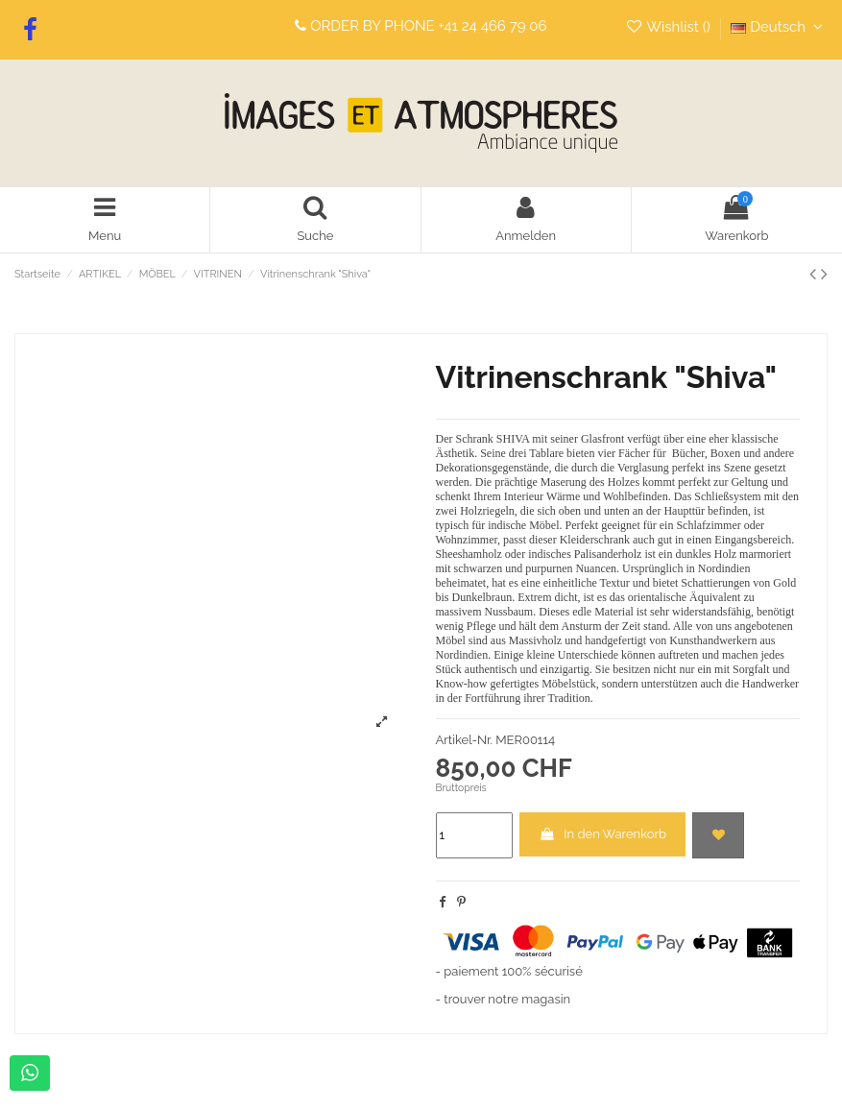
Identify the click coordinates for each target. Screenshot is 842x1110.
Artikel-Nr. (464, 740)
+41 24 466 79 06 (493, 26)
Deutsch (779, 27)
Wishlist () (669, 27)
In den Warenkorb (602, 834)
